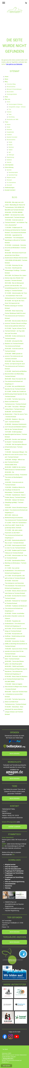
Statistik (9, 162)
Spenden (9, 170)
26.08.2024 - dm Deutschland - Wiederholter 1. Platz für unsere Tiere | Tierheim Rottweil (16, 414)
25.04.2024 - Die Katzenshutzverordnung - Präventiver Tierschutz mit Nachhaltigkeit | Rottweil (16, 476)
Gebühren (9, 160)
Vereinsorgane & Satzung (15, 104)
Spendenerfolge (13, 175)
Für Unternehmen (11, 182)
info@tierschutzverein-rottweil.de (12, 817)
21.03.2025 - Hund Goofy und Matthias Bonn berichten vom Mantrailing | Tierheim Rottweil (16, 374)
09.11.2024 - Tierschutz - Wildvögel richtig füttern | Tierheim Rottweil (15, 408)
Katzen (9, 124)
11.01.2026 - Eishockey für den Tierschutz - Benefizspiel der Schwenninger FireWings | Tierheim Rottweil (15, 269)
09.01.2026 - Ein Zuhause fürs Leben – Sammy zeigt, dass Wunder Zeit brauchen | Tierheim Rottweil (16, 278)
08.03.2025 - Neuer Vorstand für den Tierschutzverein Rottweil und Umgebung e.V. (15, 381)
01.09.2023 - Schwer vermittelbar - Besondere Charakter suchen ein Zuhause (15, 616)
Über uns (7, 99)
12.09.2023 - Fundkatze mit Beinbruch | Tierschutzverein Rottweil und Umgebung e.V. (16, 608)
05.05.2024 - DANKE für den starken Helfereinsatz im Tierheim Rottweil (15, 468)
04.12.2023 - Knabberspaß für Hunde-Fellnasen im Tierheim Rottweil (15, 552)
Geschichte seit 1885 (12, 119)
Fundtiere (9, 134)
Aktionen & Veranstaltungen (14, 89)
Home (6, 76)
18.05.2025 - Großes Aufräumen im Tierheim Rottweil (15, 337)
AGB (9, 1053)
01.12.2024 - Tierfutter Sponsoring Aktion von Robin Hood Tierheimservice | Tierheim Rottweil (15, 401)
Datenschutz (23, 1055)
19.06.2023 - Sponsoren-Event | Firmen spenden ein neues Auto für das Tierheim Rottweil (16, 651)
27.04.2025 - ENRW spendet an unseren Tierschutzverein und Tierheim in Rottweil (14, 356)
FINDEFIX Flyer (9, 902)
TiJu (10, 109)
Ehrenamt (9, 180)
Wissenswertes (11, 86)
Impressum (5, 1053)
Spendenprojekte (13, 172)
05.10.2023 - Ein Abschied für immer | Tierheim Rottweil (15, 597)
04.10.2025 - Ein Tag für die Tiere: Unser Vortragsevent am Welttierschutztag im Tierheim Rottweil (14, 304)
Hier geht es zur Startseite (14, 64)
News (6, 79)
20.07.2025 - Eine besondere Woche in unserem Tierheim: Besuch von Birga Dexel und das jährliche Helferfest (16, 323)
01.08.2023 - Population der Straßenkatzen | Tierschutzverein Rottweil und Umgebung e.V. (15, 623)
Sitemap (13, 1056)
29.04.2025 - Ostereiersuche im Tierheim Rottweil (14, 350)
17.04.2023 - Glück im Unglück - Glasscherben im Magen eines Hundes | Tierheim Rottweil (16, 686)
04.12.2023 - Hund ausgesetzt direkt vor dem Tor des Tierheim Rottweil (15, 547)
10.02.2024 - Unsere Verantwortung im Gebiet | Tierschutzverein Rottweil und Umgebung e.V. (16, 510)
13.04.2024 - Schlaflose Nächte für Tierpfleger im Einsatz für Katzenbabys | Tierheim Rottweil (15, 490)
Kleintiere (9, 129)
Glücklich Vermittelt (12, 137)
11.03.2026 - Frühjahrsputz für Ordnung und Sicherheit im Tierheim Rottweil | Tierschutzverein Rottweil (15, 230)
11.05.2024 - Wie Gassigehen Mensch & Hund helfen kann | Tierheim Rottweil (16, 447)
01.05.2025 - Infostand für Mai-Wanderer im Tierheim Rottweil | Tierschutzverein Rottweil (14, 343)
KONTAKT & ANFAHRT (14, 827)
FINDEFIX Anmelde (10, 908)
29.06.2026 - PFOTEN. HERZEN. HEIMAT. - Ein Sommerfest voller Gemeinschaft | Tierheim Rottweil (15, 215)
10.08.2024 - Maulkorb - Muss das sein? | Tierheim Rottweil (14, 420)
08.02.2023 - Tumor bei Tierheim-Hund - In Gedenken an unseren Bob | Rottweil (16, 694)
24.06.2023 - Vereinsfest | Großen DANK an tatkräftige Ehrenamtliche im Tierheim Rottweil (16, 643)
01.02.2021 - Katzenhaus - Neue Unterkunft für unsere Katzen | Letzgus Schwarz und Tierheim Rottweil (14, 710)
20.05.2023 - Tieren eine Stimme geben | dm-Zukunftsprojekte (14, 663)
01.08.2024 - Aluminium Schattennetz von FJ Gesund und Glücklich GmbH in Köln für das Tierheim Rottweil (15, 427)
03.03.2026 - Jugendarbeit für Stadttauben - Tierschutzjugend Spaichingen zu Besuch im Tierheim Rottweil (15, 238)
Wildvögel (11, 155)
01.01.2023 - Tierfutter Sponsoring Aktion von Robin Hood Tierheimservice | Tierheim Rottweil (15, 701)
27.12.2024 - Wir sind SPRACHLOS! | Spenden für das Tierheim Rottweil (15, 388)
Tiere (6, 122)
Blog (6, 81)
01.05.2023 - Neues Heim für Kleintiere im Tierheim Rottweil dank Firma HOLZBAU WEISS (16, 679)
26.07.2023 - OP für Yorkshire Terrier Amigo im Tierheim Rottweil (16, 630)
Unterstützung (9, 167)
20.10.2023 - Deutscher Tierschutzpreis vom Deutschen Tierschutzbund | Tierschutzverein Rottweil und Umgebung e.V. (15, 584)
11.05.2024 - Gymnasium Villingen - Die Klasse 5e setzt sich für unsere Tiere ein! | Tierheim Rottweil (16, 454)
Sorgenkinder (10, 132)
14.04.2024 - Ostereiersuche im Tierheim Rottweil (14, 484)
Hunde (8, 127)
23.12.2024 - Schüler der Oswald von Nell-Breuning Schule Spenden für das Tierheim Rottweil (16, 394)
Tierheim (9, 112)
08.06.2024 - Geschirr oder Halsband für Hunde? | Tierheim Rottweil (15, 441)
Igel (10, 152)
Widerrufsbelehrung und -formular (10, 1055)
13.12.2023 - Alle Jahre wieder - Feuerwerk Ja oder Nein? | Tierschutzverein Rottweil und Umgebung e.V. (14, 534)
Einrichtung (11, 117)
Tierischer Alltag (11, 84)
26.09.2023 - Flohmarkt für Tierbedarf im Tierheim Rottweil (16, 602)
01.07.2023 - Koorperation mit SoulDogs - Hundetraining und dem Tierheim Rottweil (15, 636)
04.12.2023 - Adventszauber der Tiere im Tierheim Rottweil (16, 557)
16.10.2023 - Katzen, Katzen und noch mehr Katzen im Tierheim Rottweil (16, 592)
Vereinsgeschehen (12, 94)
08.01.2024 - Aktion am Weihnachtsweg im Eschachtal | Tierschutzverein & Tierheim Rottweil (16, 517)
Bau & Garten (10, 91)
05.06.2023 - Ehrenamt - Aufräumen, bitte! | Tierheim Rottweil (15, 658)
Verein (8, 102)
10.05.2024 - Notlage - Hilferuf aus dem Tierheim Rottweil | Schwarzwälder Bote (15, 462)
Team (10, 114)
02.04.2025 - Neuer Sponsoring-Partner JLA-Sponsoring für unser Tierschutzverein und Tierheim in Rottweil (15, 365)
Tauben (10, 149)
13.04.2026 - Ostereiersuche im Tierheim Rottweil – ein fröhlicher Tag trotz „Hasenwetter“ (16, 222)
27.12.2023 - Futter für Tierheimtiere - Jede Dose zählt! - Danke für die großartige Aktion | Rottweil (16, 525)
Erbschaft (9, 185)
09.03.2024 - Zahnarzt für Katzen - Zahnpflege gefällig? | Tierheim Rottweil (15, 502)
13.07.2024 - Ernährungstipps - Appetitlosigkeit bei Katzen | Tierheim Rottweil (16, 434)
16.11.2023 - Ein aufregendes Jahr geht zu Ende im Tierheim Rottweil (15, 577)
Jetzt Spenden (9, 165)
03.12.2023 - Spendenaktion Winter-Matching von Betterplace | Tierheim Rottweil (15, 563)
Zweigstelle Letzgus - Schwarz (17, 107)
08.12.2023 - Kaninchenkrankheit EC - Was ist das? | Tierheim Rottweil (15, 542)
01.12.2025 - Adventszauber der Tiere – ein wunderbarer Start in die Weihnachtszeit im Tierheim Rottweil (16, 295)
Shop (6, 97)
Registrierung (10, 157)
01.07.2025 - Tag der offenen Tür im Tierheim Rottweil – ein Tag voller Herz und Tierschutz (15, 331)
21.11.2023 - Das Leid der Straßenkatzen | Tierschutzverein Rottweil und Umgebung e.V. (15, 570)
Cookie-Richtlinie (6, 1056)
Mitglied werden (11, 177)
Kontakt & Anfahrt (10, 190)
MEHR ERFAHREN (14, 753)
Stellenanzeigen (9, 187)
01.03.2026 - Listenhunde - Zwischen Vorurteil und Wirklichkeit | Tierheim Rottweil (15, 247)
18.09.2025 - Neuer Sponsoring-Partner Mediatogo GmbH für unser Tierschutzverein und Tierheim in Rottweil (15, 314)
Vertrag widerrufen (8, 1058)
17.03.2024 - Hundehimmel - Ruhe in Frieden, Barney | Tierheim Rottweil (15, 496)
